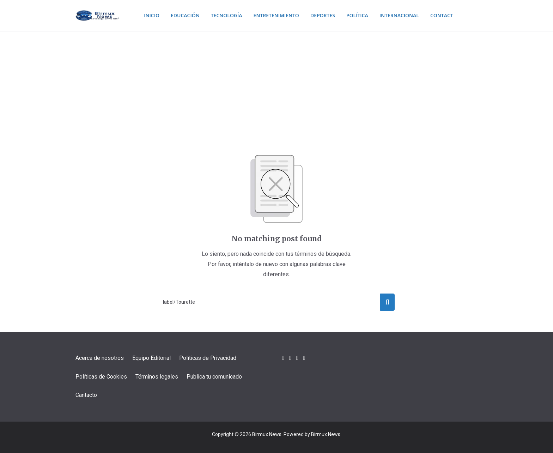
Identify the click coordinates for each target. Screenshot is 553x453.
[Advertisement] (276, 84)
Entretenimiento (274, 15)
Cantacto (86, 395)
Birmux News (266, 434)
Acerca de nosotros (99, 358)
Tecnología (221, 15)
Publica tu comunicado (214, 376)
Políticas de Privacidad (207, 358)
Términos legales (156, 376)
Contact (450, 15)
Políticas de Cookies (101, 376)
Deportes (324, 15)
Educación (178, 15)
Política (360, 15)
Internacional (405, 15)
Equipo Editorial (151, 358)
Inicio (143, 15)
